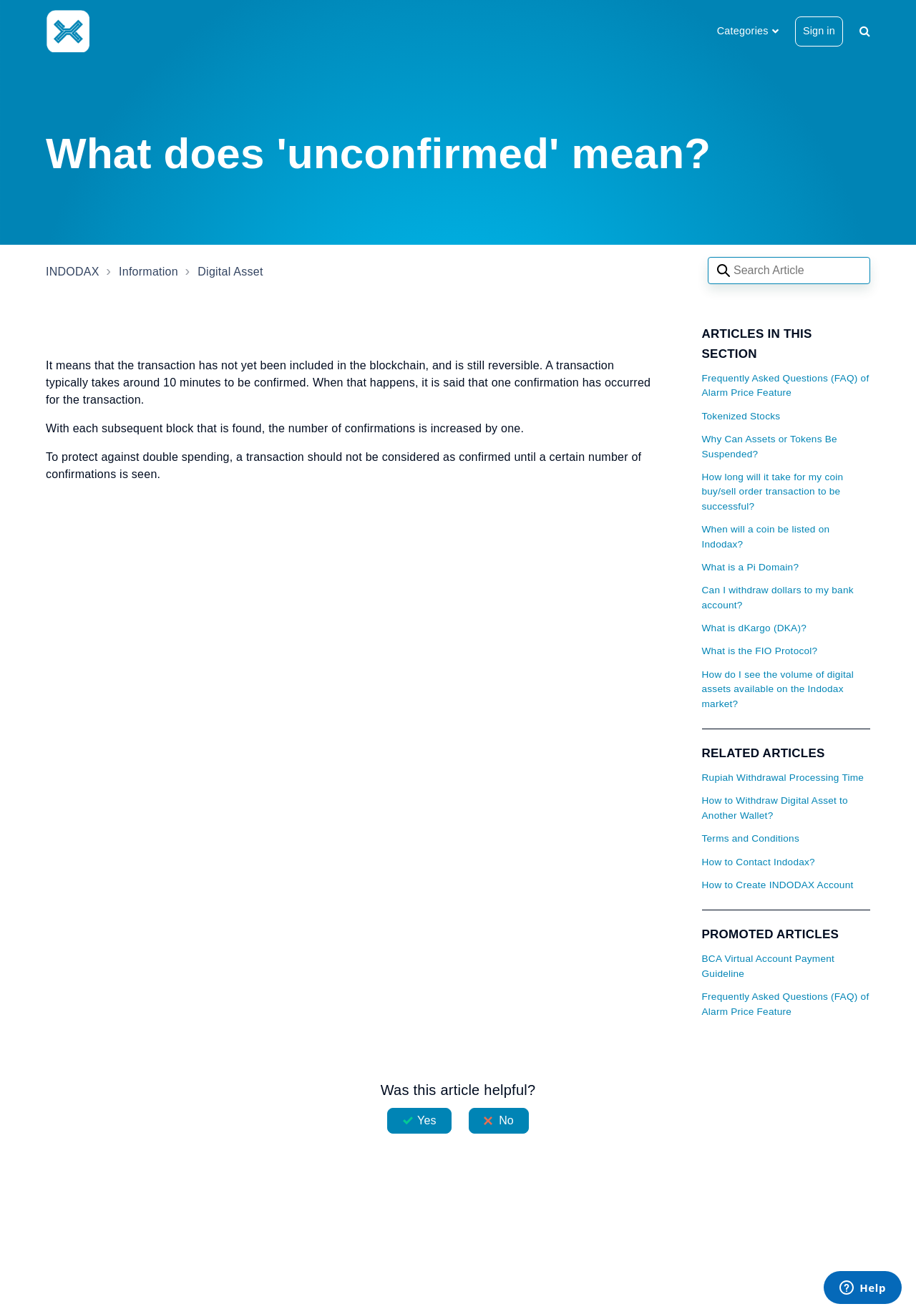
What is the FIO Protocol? (760, 651)
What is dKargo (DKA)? (754, 628)
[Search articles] (789, 270)
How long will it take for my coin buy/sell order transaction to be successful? (773, 492)
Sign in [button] (819, 30)
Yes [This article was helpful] (426, 1120)
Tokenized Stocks (741, 416)
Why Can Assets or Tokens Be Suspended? (769, 446)
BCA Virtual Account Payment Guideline (768, 965)
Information (148, 272)
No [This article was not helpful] (506, 1120)
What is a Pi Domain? (750, 567)
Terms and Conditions (750, 838)
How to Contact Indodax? (758, 862)
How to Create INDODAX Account (778, 885)
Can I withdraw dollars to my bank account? (778, 597)
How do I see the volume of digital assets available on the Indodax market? (778, 689)
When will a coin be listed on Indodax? (766, 536)
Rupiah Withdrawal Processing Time (783, 777)
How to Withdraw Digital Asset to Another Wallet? (775, 807)
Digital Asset (230, 272)
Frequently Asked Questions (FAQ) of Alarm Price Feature (785, 385)
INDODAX (72, 272)
